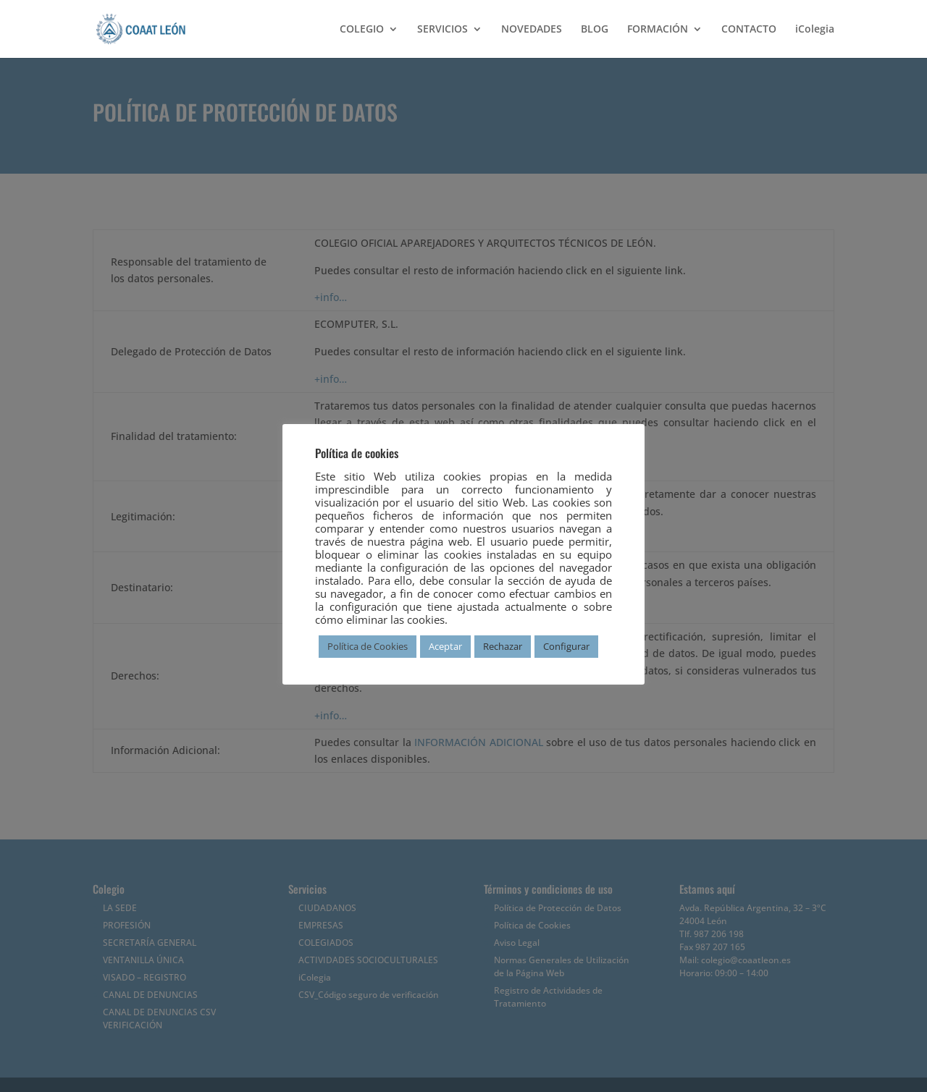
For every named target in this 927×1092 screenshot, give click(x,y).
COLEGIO (362, 29)
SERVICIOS (442, 29)
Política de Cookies (367, 646)
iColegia (814, 29)
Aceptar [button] (445, 646)
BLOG (594, 29)
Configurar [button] (566, 646)
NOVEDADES (531, 29)
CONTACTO (748, 29)
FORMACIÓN (657, 29)
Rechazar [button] (502, 646)
